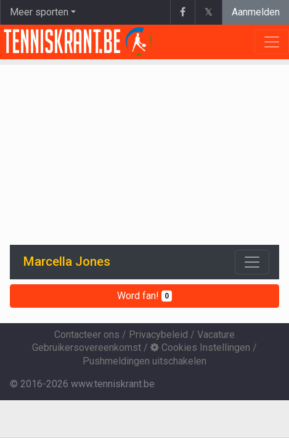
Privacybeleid (158, 334)
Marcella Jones (66, 261)
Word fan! (144, 296)
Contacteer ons (87, 334)
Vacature (216, 334)
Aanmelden (256, 12)
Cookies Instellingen (200, 347)
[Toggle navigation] (252, 262)
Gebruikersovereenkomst (86, 347)
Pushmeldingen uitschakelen (144, 361)
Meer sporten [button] (39, 12)
